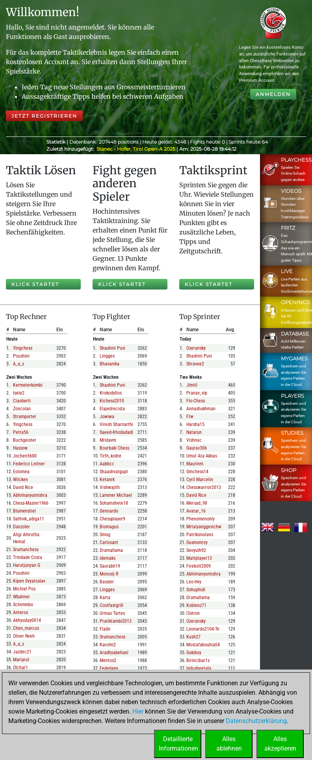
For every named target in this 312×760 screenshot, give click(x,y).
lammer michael (116, 495)
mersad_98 (196, 503)
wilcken (20, 479)
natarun (194, 432)
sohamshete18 (114, 503)
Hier (137, 711)
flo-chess (195, 401)
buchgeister (24, 440)
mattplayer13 (199, 558)
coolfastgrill (111, 605)
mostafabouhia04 (203, 644)
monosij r (109, 574)
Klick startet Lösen (35, 285)
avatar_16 (196, 511)
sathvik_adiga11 (28, 519)
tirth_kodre (110, 456)
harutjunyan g (26, 565)
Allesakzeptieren (280, 743)
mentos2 (108, 660)
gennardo (109, 511)
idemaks (107, 558)
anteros (20, 612)
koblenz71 (196, 605)
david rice (23, 487)
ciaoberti (22, 401)
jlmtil (191, 385)
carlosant (109, 542)
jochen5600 (25, 456)
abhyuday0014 (27, 620)
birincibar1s (198, 660)
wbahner (21, 597)
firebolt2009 (198, 566)
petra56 (20, 432)
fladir (105, 629)
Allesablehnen (229, 743)
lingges (107, 356)
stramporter (24, 416)
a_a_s (18, 364)
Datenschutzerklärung (256, 721)
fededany (109, 668)
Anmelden (273, 94)
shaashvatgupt (114, 471)
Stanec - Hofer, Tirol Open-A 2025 (136, 149)
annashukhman (200, 408)
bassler (107, 582)
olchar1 (20, 667)
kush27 (193, 637)
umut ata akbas (201, 456)
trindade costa (27, 557)
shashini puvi (112, 348)
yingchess (22, 348)
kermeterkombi (28, 385)
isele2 (18, 393)
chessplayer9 (112, 519)
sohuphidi (195, 589)
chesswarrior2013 (203, 487)
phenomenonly (200, 519)
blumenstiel (24, 511)
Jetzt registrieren (44, 116)
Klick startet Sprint (208, 285)
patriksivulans (199, 534)
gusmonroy (197, 542)
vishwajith (110, 487)
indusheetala (198, 668)
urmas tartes (112, 613)
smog (105, 534)
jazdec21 (22, 652)
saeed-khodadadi (116, 432)
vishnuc (194, 440)
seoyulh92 (196, 550)
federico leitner (29, 464)
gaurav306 (196, 448)
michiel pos (24, 589)
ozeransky (196, 348)
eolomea (21, 471)
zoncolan (22, 408)
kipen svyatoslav (29, 581)
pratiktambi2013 (116, 621)
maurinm (194, 464)
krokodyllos (111, 393)
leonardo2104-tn (202, 629)
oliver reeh (24, 636)
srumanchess (26, 549)
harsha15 (195, 424)
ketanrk (107, 479)
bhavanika (109, 364)
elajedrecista (112, 408)
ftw (189, 416)
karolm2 (108, 644)
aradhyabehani (114, 652)
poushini (21, 356)
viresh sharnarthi (116, 424)
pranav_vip (196, 393)
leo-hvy (193, 582)
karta (105, 597)
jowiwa (107, 416)
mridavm (108, 440)
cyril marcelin (199, 479)
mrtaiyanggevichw (203, 526)
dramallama (111, 550)
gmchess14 (197, 471)
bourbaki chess (114, 448)
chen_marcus (26, 628)
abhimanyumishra (30, 495)
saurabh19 (110, 566)
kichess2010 (112, 401)
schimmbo (23, 604)
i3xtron (193, 613)
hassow (20, 448)
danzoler (21, 526)
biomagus (109, 526)
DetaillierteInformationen (178, 743)
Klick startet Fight (122, 285)
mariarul (21, 659)
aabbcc (107, 464)
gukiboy (193, 652)
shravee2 (195, 364)
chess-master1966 (30, 503)
